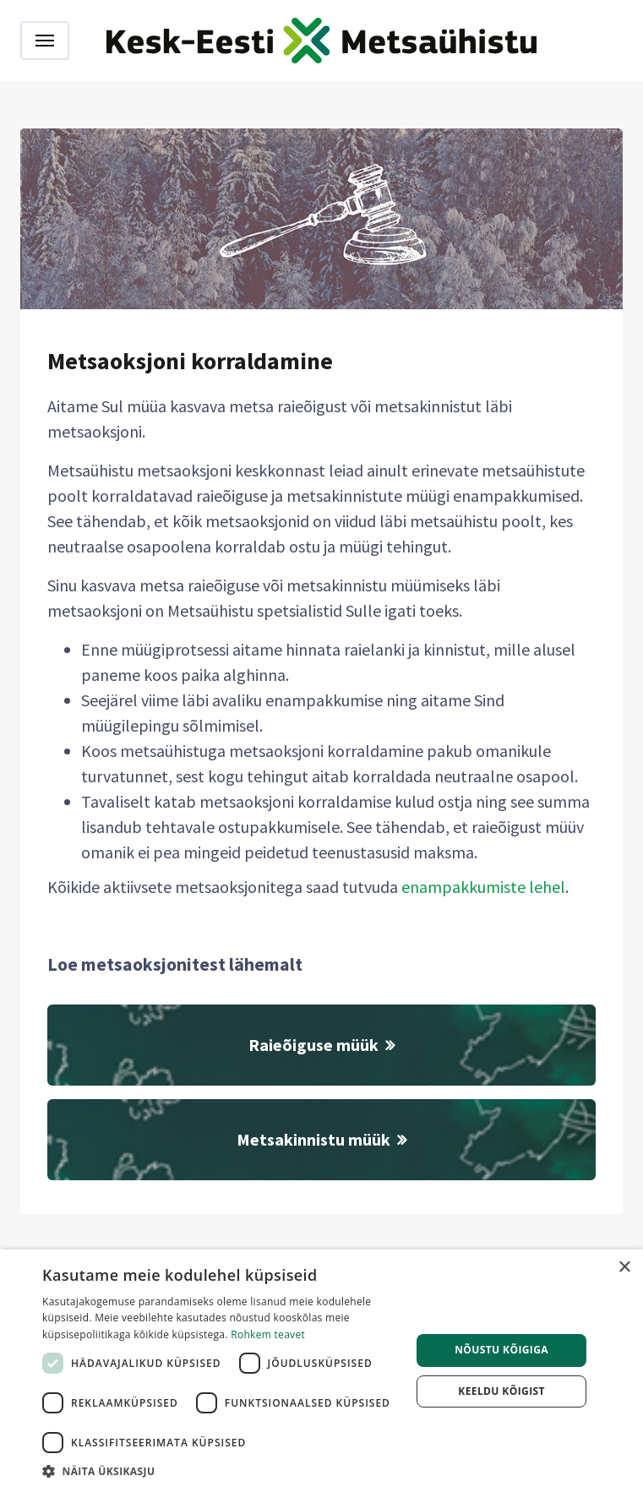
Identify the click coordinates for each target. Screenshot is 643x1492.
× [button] (624, 1267)
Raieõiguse (321, 1044)
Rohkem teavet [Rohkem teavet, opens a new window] (268, 1334)
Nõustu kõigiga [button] (501, 1349)
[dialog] (321, 1371)
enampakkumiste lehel (483, 886)
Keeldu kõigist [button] (501, 1391)
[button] (221, 1470)
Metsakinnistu (321, 1139)
